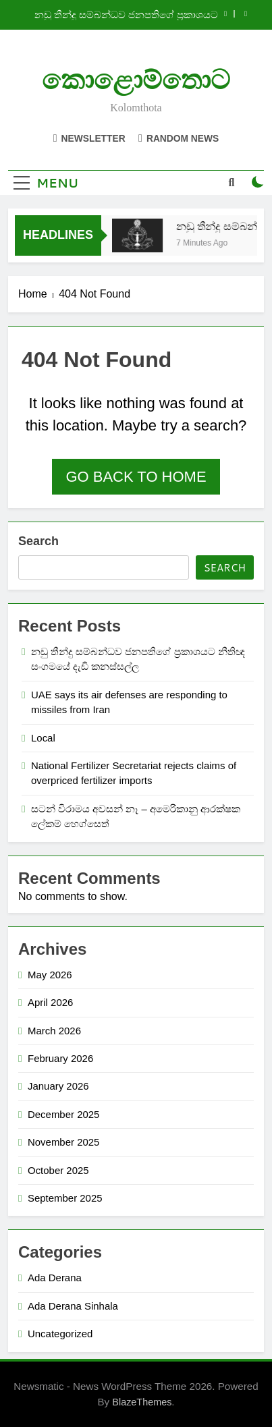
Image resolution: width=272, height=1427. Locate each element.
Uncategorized (60, 1333)
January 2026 (58, 1086)
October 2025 (58, 1170)
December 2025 (63, 1114)
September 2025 (65, 1198)
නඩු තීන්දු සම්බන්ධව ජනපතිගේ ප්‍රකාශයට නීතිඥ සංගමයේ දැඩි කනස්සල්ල (126, 14)
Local (43, 738)
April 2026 (50, 1002)
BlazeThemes (141, 1402)
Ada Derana (55, 1277)
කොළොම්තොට (136, 80)
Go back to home (135, 476)
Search (38, 541)
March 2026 (54, 1030)
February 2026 (60, 1058)
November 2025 (63, 1142)
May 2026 (50, 974)
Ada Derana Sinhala (73, 1306)
